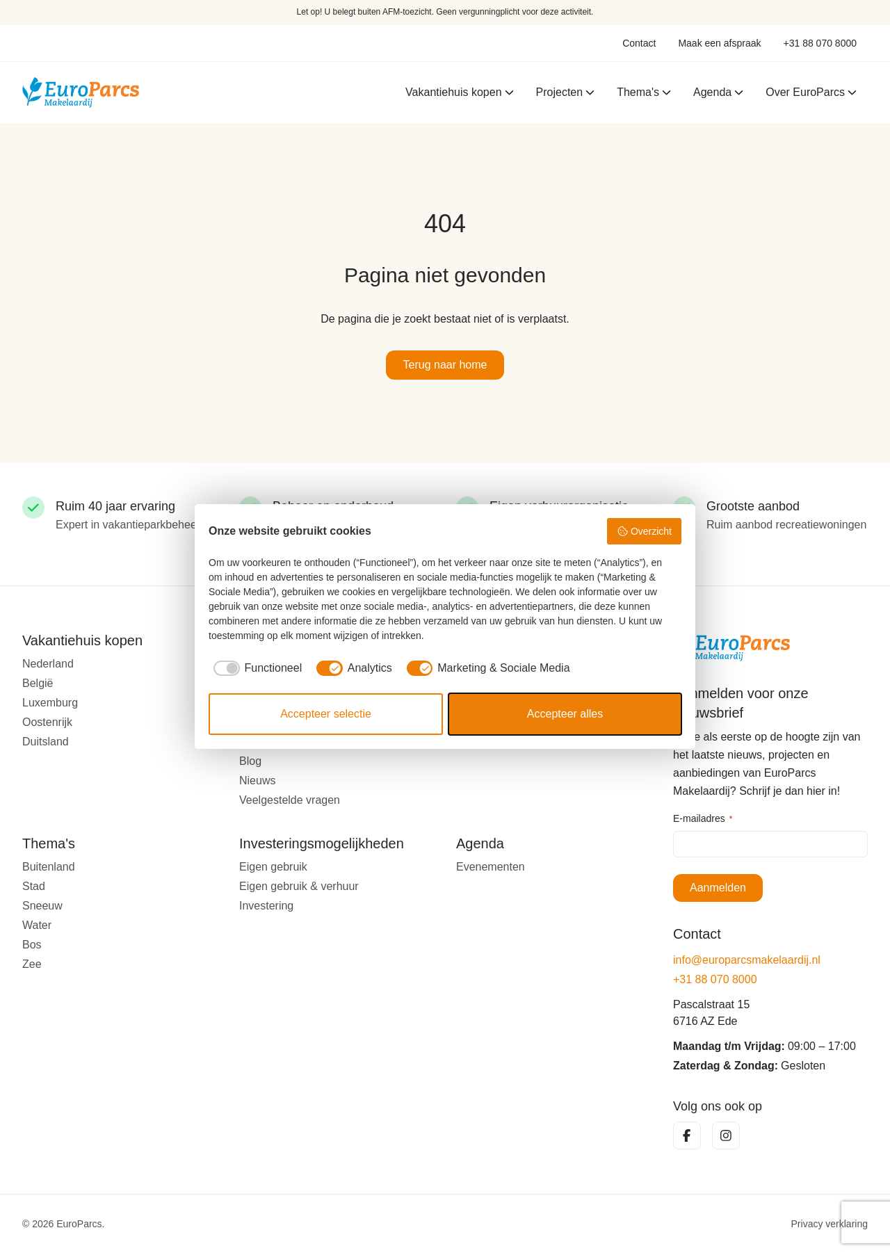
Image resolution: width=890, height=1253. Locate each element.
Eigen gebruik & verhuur (299, 886)
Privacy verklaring (829, 1223)
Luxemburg (50, 703)
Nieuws (257, 780)
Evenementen (490, 867)
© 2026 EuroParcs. (63, 1223)
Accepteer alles (565, 714)
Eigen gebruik (273, 867)
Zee (32, 964)
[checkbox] (255, 668)
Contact (639, 43)
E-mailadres (702, 819)
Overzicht (644, 531)
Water (36, 925)
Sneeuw (42, 906)
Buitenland (48, 867)
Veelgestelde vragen (289, 800)
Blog (250, 761)
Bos (32, 945)
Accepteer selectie (325, 714)
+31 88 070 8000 (820, 43)
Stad (33, 886)
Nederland (48, 664)
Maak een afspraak (719, 43)
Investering (266, 906)
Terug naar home (445, 365)
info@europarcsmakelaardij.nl (746, 960)
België (37, 683)
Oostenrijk (47, 722)
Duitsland (45, 741)
